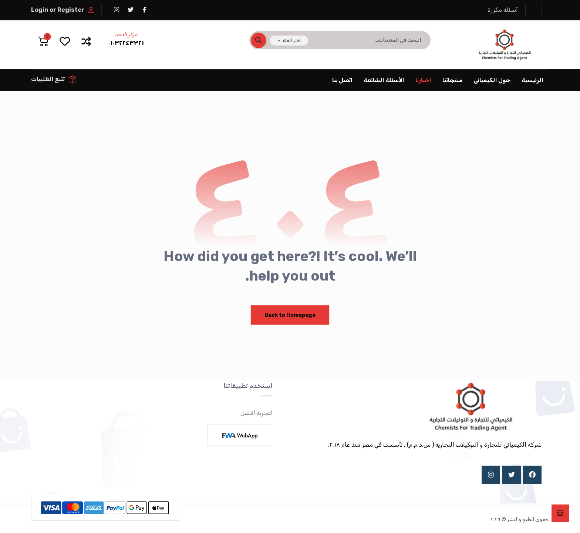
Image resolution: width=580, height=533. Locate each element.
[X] (511, 475)
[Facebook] (532, 475)
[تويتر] (130, 10)
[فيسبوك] (145, 10)
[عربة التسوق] (43, 40)
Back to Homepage (290, 315)
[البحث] (263, 40)
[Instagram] (491, 475)
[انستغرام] (116, 10)
